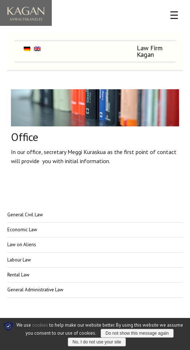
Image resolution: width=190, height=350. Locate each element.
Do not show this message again (136, 333)
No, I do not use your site (97, 342)
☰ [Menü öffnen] (174, 15)
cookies (40, 325)
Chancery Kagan (26, 13)
